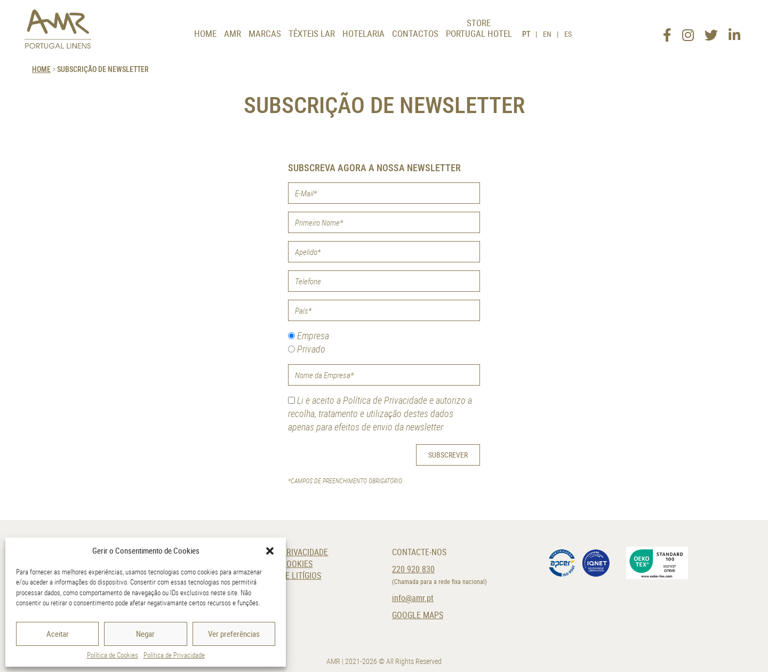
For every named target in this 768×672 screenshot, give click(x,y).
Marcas (265, 33)
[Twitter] (711, 31)
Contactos (415, 33)
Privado (306, 348)
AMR (232, 33)
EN (547, 34)
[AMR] (59, 29)
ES (568, 34)
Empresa (308, 335)
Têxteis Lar (312, 33)
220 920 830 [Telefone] (413, 569)
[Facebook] (667, 31)
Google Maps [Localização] (417, 615)
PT (526, 34)
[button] (270, 551)
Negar (145, 633)
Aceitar (57, 633)
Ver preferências (234, 633)
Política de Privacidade (174, 655)
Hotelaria (363, 33)
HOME (41, 69)
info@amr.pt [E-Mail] (413, 598)
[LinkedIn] (734, 31)
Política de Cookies (112, 655)
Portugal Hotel (479, 33)
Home (205, 33)
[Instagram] (687, 31)
